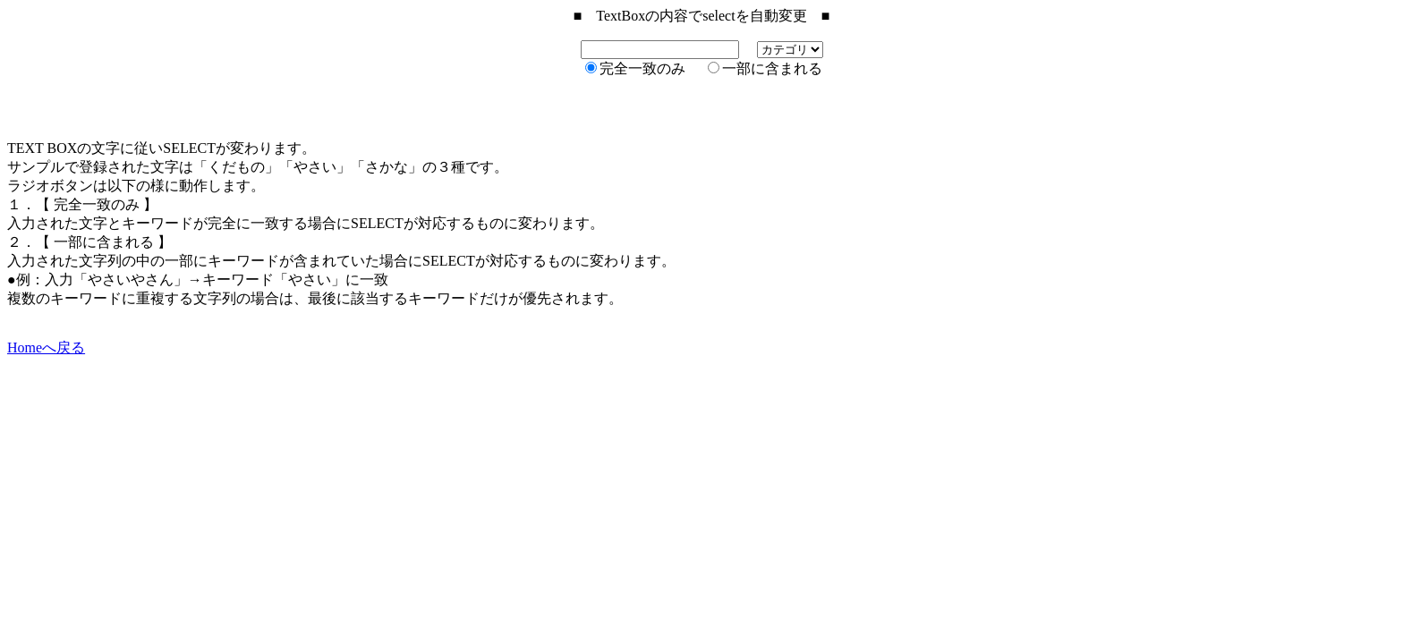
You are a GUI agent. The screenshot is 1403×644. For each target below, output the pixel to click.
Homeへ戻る (46, 347)
